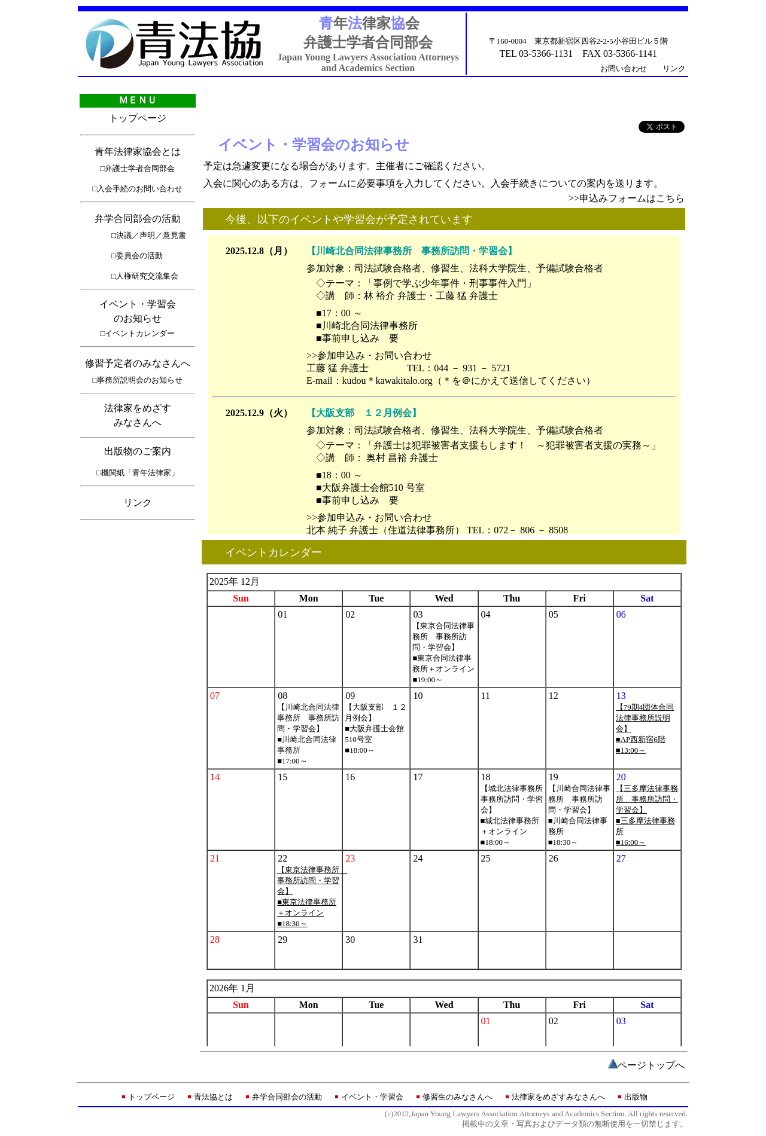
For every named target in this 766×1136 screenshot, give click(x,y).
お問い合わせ (623, 68)
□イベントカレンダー (138, 333)
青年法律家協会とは (138, 151)
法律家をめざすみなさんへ (558, 1096)
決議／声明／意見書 (151, 235)
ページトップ (646, 1065)
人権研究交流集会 (147, 275)
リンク (674, 68)
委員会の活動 (139, 255)
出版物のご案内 (137, 451)
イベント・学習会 (372, 1096)
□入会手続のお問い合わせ (138, 188)
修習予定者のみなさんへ (137, 363)
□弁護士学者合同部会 (138, 168)
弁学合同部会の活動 (138, 218)
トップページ (137, 118)
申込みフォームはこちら (632, 198)
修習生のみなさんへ (457, 1096)
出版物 (636, 1096)
